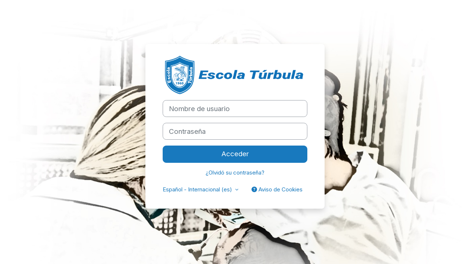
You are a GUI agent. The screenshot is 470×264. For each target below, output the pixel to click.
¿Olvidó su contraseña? (235, 172)
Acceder (235, 154)
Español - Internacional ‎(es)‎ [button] (198, 189)
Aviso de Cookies (277, 189)
